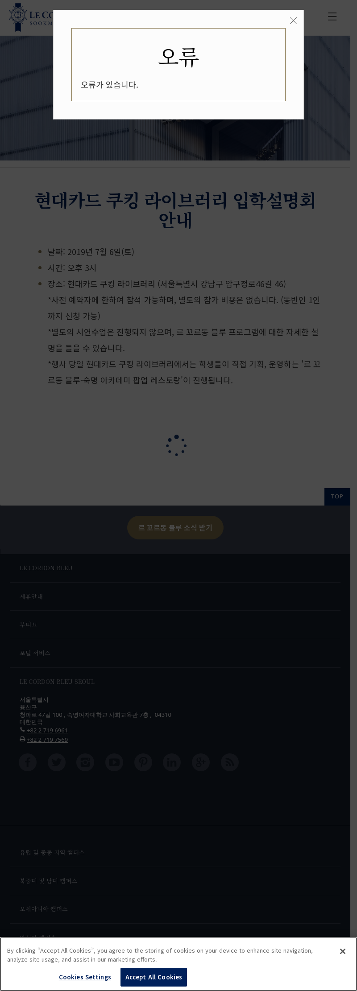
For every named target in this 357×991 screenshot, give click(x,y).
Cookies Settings (85, 977)
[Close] (293, 21)
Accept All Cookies (153, 977)
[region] (178, 964)
